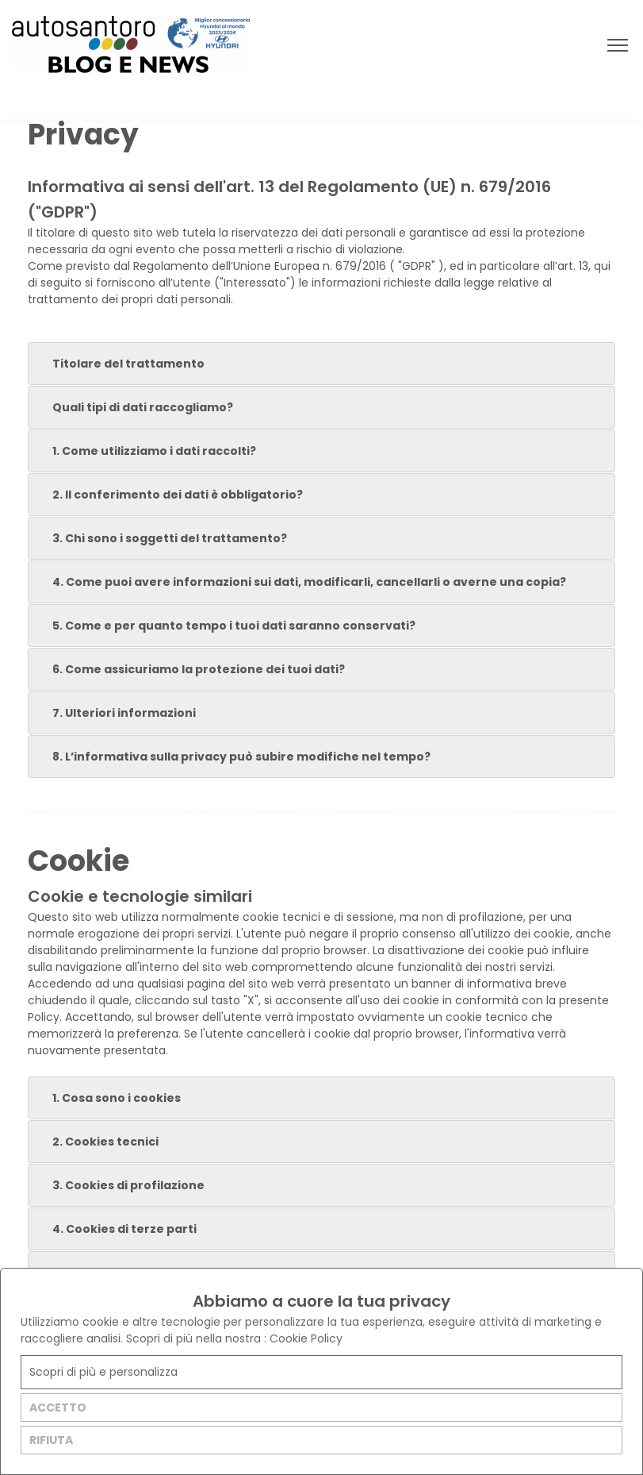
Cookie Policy (306, 1338)
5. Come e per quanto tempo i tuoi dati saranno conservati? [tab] (224, 626)
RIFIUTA (51, 1440)
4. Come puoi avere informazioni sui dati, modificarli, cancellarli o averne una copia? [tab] (300, 582)
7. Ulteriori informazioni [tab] (115, 713)
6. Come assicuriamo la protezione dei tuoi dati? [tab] (189, 669)
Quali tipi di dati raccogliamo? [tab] (133, 407)
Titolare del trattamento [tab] (119, 364)
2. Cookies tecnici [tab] (96, 1142)
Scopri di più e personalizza (103, 1372)
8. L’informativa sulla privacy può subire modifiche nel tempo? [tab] (232, 756)
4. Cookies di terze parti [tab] (115, 1229)
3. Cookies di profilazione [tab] (119, 1185)
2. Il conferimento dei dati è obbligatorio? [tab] (168, 495)
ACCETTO (57, 1407)
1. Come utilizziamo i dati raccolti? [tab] (145, 451)
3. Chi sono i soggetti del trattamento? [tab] (160, 538)
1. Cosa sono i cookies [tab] (107, 1098)
